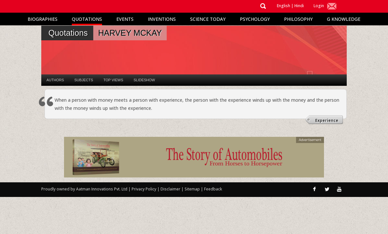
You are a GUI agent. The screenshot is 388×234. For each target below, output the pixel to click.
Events (125, 19)
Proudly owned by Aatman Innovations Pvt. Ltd (84, 189)
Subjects (83, 80)
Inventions (162, 19)
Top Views (113, 80)
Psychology (255, 19)
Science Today (208, 19)
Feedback (213, 189)
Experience (326, 120)
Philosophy (298, 19)
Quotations (87, 19)
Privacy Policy (144, 189)
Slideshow (144, 80)
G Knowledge (343, 19)
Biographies (43, 19)
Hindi (299, 5)
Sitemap (193, 189)
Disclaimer (170, 189)
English (283, 5)
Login (319, 5)
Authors (55, 80)
